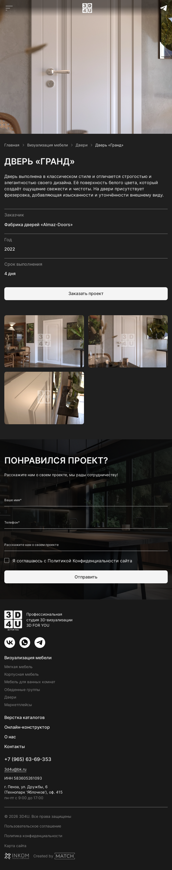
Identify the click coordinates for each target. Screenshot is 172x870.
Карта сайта (15, 845)
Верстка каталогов (24, 717)
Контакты (14, 746)
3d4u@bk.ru (15, 769)
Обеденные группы (22, 689)
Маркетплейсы (18, 704)
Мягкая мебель (18, 666)
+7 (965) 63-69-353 (27, 759)
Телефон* (12, 522)
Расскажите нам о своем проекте (31, 545)
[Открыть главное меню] (9, 8)
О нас (10, 736)
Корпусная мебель (21, 674)
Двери (10, 697)
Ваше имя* (13, 500)
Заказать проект (86, 293)
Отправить (86, 577)
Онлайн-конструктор (27, 727)
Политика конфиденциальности (33, 835)
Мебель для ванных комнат (29, 681)
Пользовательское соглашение (32, 826)
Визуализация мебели (28, 657)
